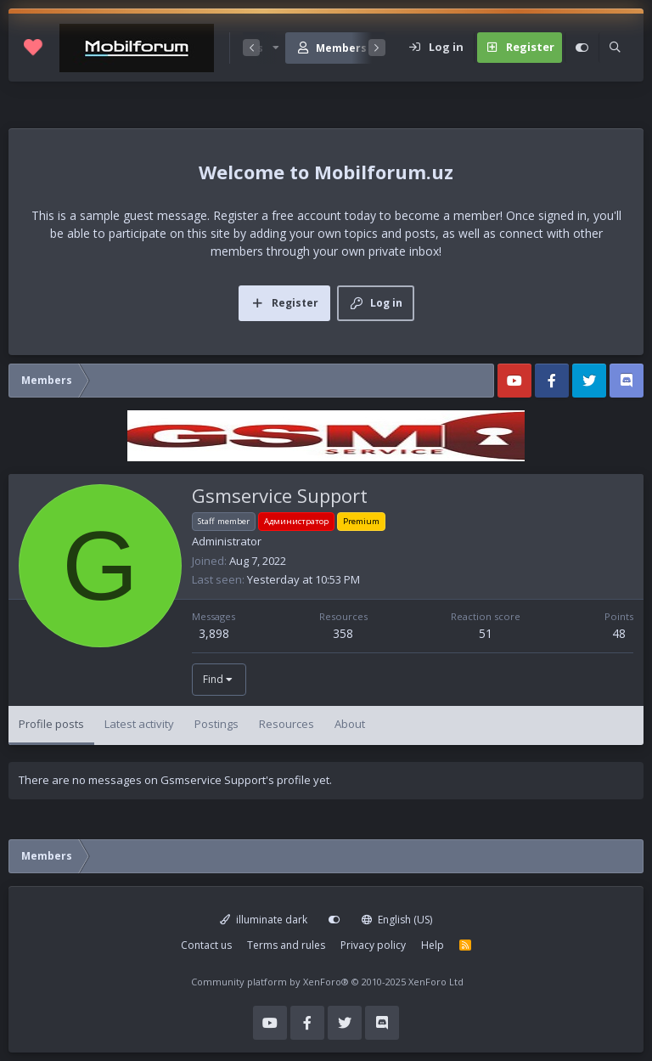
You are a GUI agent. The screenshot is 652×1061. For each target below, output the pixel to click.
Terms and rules (286, 945)
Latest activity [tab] (139, 723)
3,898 (214, 633)
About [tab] (349, 723)
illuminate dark (263, 919)
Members (341, 48)
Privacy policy (373, 945)
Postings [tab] (216, 723)
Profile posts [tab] (51, 723)
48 (619, 633)
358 (343, 633)
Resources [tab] (286, 723)
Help (432, 945)
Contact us (206, 945)
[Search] (615, 47)
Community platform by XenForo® (327, 981)
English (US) (397, 919)
